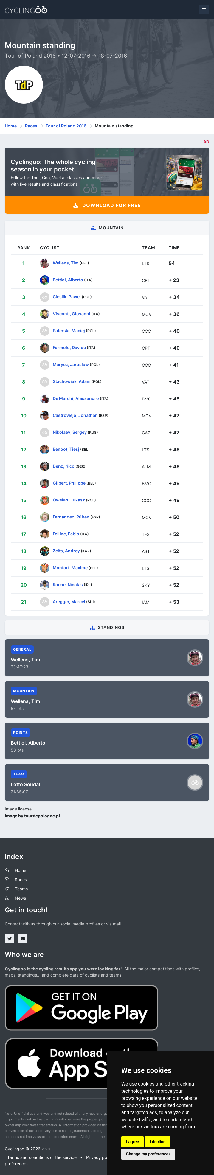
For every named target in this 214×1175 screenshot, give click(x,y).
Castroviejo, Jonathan (75, 415)
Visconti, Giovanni (71, 313)
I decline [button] (157, 1141)
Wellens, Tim (66, 262)
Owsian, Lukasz (69, 499)
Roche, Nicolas (68, 584)
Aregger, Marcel (69, 601)
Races (31, 125)
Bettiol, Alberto (68, 279)
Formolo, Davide (69, 347)
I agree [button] (132, 1141)
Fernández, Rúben (71, 516)
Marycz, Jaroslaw (71, 364)
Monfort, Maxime (70, 567)
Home (11, 125)
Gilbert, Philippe (69, 482)
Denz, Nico (64, 466)
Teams (21, 888)
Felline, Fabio (66, 533)
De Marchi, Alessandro (76, 398)
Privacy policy (100, 1157)
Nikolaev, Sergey (70, 432)
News (20, 897)
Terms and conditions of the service (42, 1157)
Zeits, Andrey (66, 550)
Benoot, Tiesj (66, 449)
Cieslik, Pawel (67, 296)
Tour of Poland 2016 (66, 125)
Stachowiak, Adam (72, 381)
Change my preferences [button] (148, 1154)
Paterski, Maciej (69, 330)
